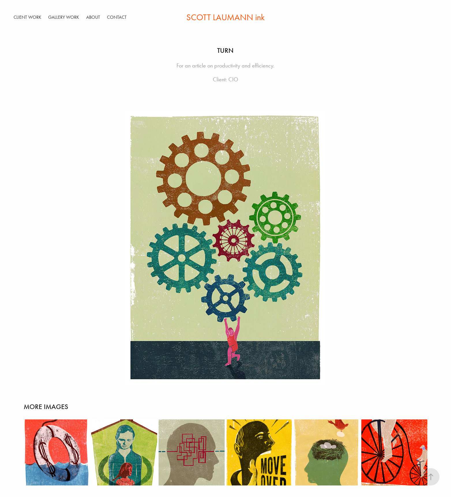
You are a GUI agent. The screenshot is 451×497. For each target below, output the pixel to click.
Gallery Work (63, 17)
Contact (117, 17)
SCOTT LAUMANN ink (225, 17)
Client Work (27, 17)
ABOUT (93, 17)
